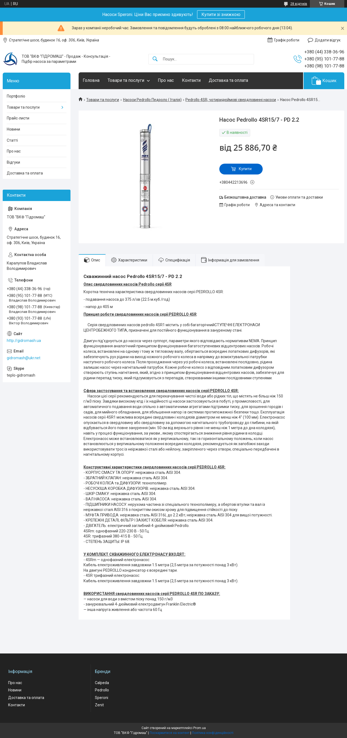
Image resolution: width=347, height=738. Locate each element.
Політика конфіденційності (212, 733)
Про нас (166, 80)
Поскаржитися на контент (169, 733)
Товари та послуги (126, 80)
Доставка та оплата (228, 80)
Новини (13, 129)
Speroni (101, 697)
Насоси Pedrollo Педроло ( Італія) (152, 100)
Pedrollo (102, 690)
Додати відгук (327, 40)
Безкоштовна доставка (245, 197)
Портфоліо (16, 96)
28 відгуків (298, 4)
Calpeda (102, 683)
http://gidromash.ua (24, 340)
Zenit (99, 705)
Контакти (191, 80)
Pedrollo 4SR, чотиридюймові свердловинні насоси (230, 100)
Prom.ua (199, 728)
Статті (12, 140)
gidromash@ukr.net (23, 358)
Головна (91, 80)
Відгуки (13, 162)
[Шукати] (155, 59)
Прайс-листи (18, 118)
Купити (245, 169)
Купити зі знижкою (220, 14)
